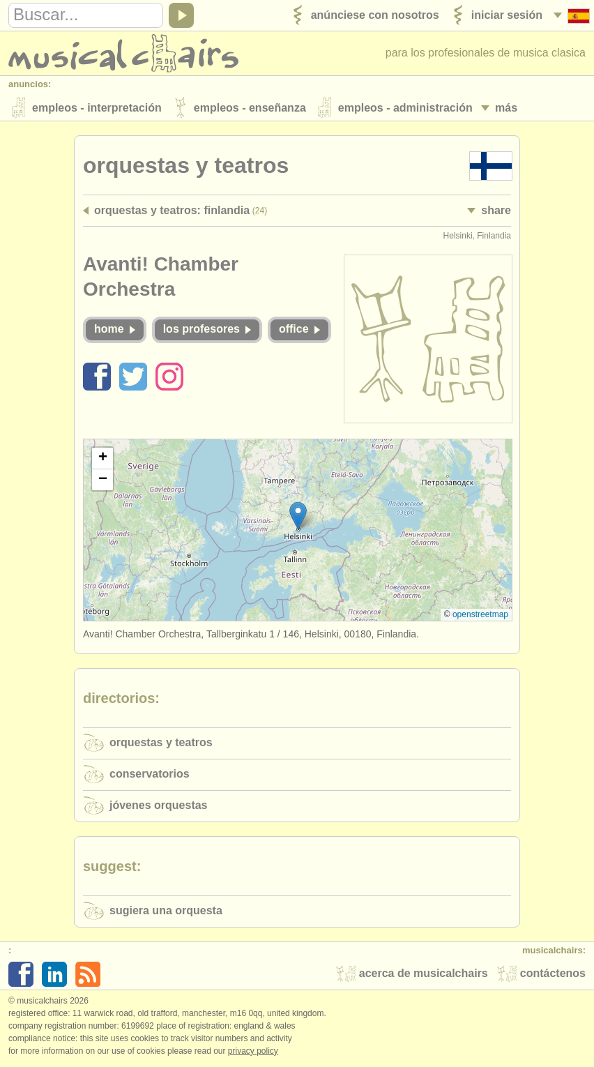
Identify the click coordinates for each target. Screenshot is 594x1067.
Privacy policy (253, 1052)
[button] (298, 517)
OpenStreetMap (480, 616)
